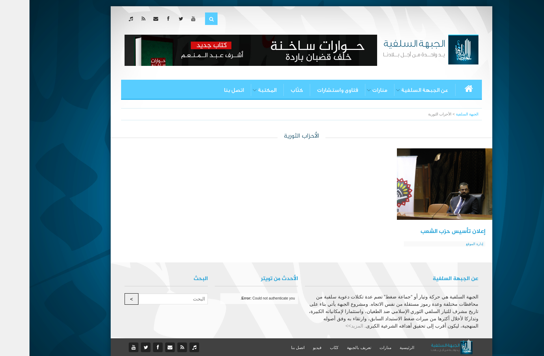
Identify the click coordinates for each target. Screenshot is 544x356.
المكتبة (238, 90)
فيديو (287, 347)
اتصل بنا (204, 90)
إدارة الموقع (445, 244)
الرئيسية (377, 347)
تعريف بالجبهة (329, 347)
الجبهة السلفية (437, 114)
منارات (350, 90)
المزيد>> (325, 326)
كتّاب (267, 90)
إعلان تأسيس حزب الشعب (423, 231)
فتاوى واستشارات (308, 90)
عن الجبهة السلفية (395, 90)
